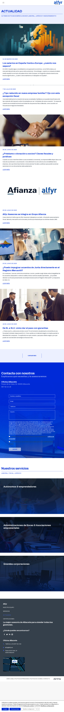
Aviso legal (10, 678)
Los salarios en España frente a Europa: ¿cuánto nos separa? (29, 64)
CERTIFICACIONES (8, 619)
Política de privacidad (22, 678)
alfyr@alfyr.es (8, 647)
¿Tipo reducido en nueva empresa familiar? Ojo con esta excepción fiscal (31, 94)
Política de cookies (36, 678)
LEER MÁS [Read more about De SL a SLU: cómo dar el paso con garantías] (6, 341)
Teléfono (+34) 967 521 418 (12, 644)
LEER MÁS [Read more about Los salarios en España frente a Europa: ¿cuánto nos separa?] (6, 79)
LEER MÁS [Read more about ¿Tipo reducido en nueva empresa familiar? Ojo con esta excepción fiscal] (6, 109)
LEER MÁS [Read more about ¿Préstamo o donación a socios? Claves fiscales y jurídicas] (6, 169)
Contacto (46, 678)
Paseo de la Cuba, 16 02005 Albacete (10, 651)
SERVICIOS (6, 611)
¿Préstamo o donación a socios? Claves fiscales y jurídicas (28, 155)
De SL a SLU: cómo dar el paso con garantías (25, 328)
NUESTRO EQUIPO (8, 607)
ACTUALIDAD (7, 615)
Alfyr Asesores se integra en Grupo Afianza (24, 214)
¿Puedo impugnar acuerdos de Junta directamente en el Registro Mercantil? (31, 269)
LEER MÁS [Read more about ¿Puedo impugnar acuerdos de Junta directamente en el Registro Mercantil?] (6, 283)
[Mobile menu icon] (3, 2)
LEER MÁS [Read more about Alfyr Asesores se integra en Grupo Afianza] (6, 223)
